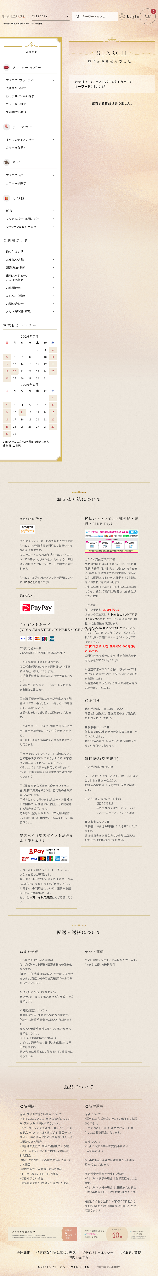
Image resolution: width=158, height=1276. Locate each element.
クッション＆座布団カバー (22, 227)
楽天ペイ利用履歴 (41, 897)
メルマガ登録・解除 (18, 311)
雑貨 (9, 211)
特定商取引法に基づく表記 (56, 1252)
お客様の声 (13, 288)
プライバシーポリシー (98, 1252)
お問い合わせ (15, 304)
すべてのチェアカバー (20, 140)
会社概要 (23, 1252)
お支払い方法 (15, 259)
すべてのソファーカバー (21, 80)
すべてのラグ (14, 175)
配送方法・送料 (16, 267)
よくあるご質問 (15, 296)
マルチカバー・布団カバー (23, 219)
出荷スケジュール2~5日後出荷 (17, 277)
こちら (28, 582)
